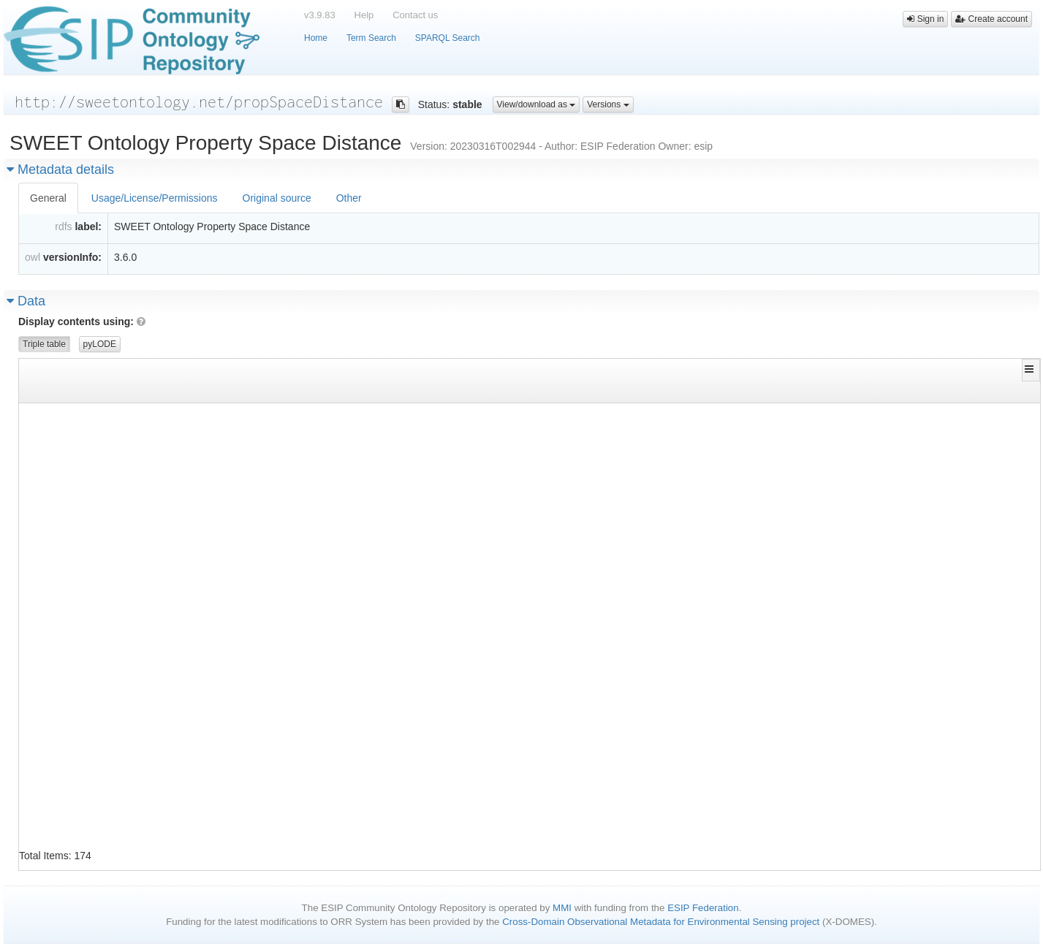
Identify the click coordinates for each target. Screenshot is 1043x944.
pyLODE (99, 344)
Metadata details (60, 169)
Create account (991, 19)
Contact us (415, 14)
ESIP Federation (703, 907)
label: (88, 226)
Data (26, 301)
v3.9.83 (319, 14)
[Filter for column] (189, 392)
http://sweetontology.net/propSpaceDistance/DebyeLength (161, 612)
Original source (277, 198)
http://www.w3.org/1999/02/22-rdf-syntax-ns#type (483, 415)
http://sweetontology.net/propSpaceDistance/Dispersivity (163, 831)
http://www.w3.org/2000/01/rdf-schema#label (470, 459)
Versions (608, 104)
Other (349, 198)
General (48, 198)
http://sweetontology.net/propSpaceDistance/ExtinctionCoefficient (867, 437)
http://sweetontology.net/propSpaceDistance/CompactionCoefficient (186, 481)
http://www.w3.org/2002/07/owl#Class (793, 415)
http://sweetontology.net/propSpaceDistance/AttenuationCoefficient (189, 415)
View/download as (536, 104)
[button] (1031, 369)
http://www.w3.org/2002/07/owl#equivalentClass (478, 437)
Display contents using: (81, 321)
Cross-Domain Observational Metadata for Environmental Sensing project (660, 921)
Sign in (925, 19)
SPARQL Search (447, 38)
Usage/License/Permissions (154, 198)
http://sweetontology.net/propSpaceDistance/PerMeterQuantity (855, 524)
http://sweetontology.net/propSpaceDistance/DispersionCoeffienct (184, 744)
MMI (562, 907)
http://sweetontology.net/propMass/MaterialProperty (832, 809)
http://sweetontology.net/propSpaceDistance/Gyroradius (839, 568)
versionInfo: (72, 257)
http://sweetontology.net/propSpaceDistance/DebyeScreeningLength (865, 634)
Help (364, 14)
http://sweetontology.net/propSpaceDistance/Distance (834, 678)
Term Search (371, 38)
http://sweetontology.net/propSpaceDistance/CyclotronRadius (171, 546)
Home (315, 38)
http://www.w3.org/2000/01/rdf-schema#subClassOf (483, 524)
